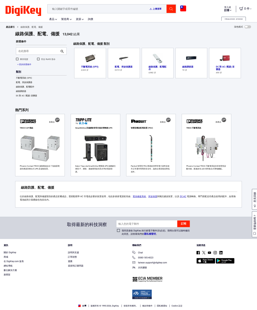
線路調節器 (21, 91)
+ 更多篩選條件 (24, 64)
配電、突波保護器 (24, 82)
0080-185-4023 (142, 258)
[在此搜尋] (38, 51)
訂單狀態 (72, 257)
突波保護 (152, 196)
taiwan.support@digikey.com (149, 263)
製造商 (65, 19)
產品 (51, 19)
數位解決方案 (10, 270)
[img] (23, 11)
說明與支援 (73, 252)
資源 (78, 19)
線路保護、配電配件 (25, 87)
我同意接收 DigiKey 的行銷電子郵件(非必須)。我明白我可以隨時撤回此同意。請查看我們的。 (156, 232)
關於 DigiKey (10, 252)
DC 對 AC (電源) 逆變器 (26, 96)
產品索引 (10, 27)
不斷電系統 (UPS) (24, 78)
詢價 (90, 19)
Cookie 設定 (177, 306)
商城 (6, 257)
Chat (137, 253)
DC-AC (183, 196)
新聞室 (7, 274)
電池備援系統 (139, 196)
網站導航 (8, 265)
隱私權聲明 (150, 233)
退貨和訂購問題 (75, 265)
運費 (70, 261)
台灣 (82, 306)
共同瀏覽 (139, 268)
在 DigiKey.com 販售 (14, 261)
